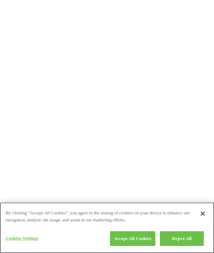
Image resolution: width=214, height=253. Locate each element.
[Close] (202, 213)
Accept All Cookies (132, 238)
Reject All (182, 238)
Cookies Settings (22, 238)
